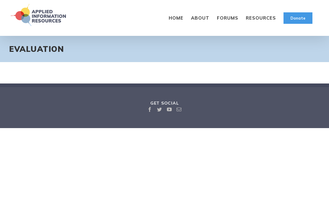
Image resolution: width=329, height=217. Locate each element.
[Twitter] (159, 109)
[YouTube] (169, 109)
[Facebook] (149, 109)
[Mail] (179, 109)
